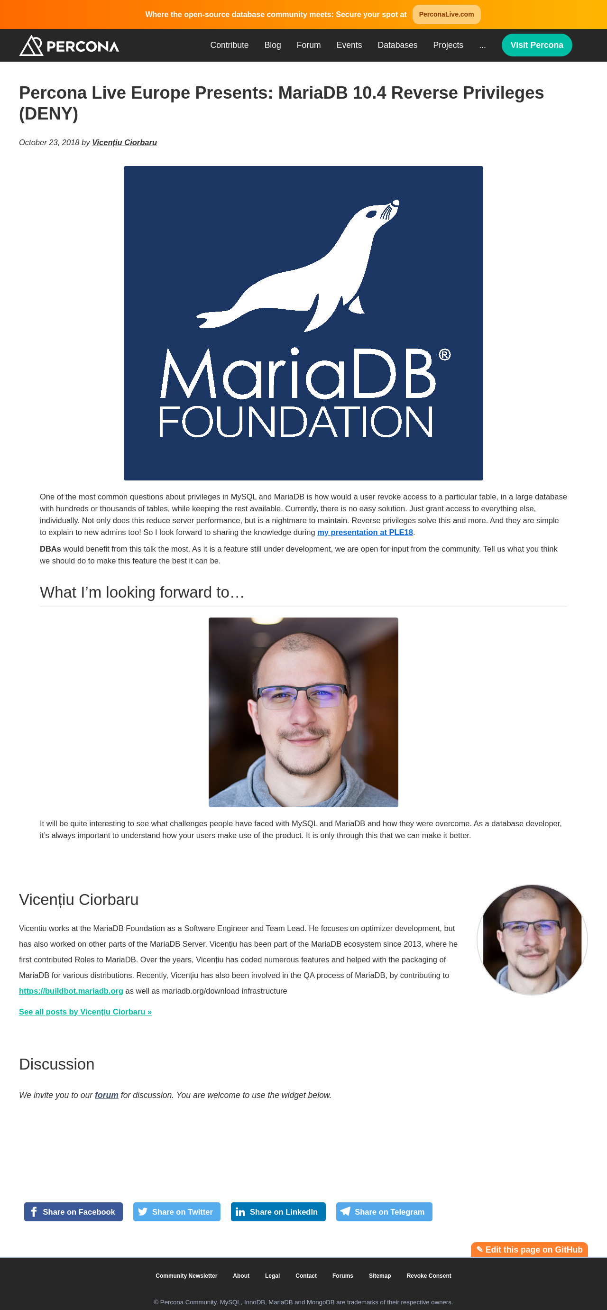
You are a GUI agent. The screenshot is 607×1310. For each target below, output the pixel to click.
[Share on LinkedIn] (278, 1211)
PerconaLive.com (446, 14)
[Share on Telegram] (384, 1211)
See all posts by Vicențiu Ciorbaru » (85, 1011)
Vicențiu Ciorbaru (124, 142)
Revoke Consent (429, 1276)
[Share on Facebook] (73, 1211)
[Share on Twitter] (177, 1211)
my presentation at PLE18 (365, 532)
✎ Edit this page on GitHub (529, 1250)
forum (107, 1095)
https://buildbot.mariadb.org (71, 991)
